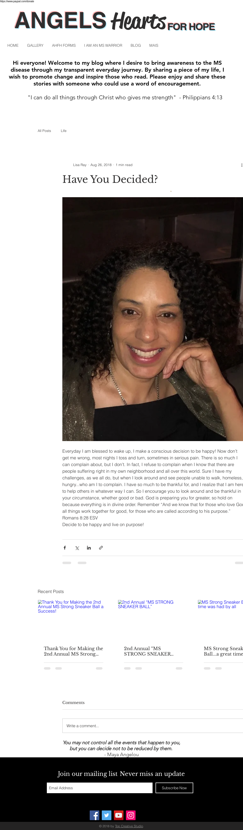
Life (64, 130)
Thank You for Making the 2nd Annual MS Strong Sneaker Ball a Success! (73, 651)
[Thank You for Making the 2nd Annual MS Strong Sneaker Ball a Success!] (73, 620)
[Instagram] (131, 815)
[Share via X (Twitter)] (76, 547)
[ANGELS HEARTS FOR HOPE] (94, 815)
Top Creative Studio (129, 826)
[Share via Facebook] (64, 547)
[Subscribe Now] (174, 788)
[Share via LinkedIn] (89, 547)
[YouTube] (118, 815)
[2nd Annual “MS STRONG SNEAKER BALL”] (153, 620)
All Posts (44, 130)
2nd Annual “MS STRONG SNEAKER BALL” (147, 651)
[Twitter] (106, 815)
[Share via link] (101, 547)
